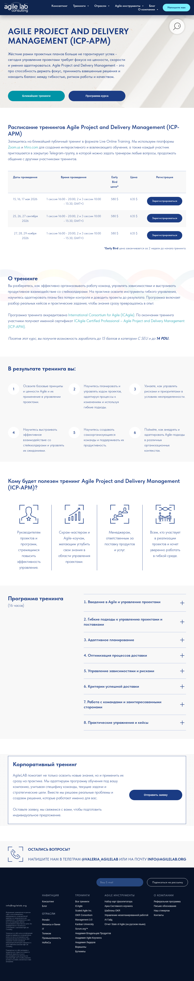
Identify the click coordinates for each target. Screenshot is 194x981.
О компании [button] (147, 9)
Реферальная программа (167, 901)
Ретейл (46, 920)
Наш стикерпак (162, 910)
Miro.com (31, 147)
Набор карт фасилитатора (118, 901)
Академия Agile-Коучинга (88, 938)
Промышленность (51, 938)
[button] (155, 795)
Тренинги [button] (79, 6)
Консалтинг (59, 6)
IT (43, 929)
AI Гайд (108, 919)
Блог (152, 6)
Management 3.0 (83, 919)
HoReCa (46, 942)
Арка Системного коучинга (119, 906)
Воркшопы (80, 947)
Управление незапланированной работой (126, 915)
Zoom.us (14, 147)
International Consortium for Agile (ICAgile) (101, 315)
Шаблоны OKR (112, 910)
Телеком (46, 933)
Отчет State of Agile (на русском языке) (125, 924)
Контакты (159, 915)
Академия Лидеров (85, 942)
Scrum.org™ (81, 928)
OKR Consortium (83, 915)
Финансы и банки (51, 924)
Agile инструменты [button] (128, 6)
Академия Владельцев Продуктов (93, 933)
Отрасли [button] (100, 6)
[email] (119, 882)
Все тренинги (82, 901)
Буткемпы (80, 951)
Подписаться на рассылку (167, 882)
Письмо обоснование (165, 906)
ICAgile (79, 906)
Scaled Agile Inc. (83, 910)
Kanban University (84, 924)
